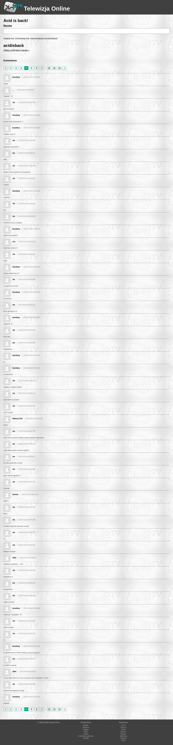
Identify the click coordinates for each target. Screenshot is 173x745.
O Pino (85, 734)
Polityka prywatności (85, 736)
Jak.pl (123, 740)
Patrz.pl (123, 727)
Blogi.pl (123, 731)
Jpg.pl (123, 729)
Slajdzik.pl (123, 736)
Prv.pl (123, 725)
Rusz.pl (123, 734)
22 (54, 68)
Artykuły (86, 729)
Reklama (86, 727)
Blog (86, 731)
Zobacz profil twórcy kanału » (16, 50)
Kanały (85, 725)
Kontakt (86, 738)
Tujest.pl (123, 738)
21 (49, 68)
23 (59, 68)
